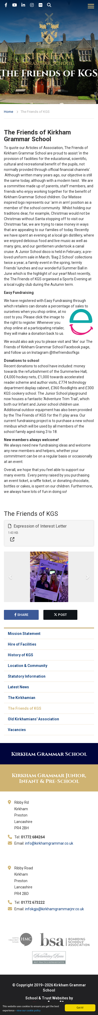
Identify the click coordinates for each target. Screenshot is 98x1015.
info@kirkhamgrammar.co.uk (49, 843)
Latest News (18, 687)
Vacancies (17, 730)
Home (8, 112)
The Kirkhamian (21, 698)
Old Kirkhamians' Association (33, 719)
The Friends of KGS (24, 708)
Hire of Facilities (22, 644)
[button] (11, 577)
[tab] (49, 533)
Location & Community (27, 666)
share (21, 615)
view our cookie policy (28, 1010)
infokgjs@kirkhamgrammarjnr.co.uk (54, 909)
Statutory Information (26, 676)
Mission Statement (24, 634)
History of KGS (20, 655)
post (60, 615)
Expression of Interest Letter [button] (37, 526)
